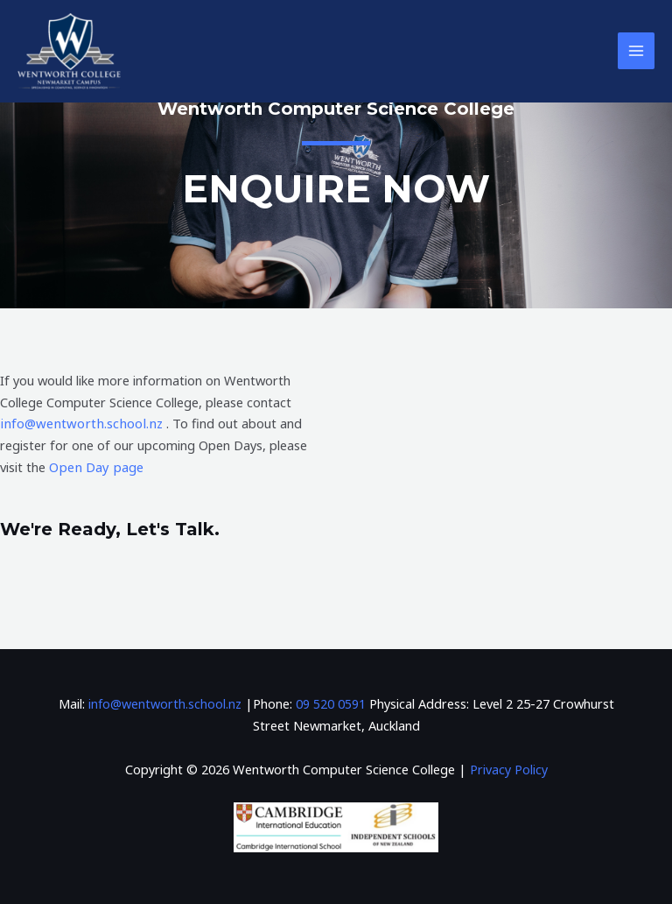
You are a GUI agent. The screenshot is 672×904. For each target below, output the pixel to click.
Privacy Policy (509, 768)
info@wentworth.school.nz (79, 423)
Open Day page (94, 467)
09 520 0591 (331, 702)
